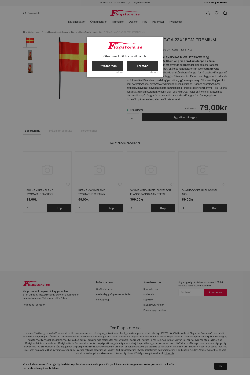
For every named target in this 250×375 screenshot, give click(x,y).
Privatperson (108, 66)
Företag (142, 66)
